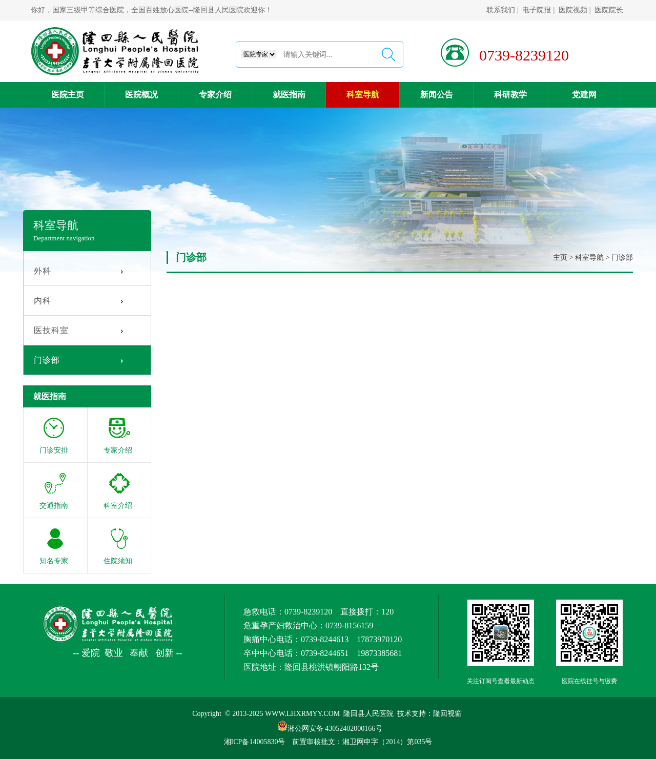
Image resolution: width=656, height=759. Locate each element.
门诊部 (47, 360)
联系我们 (500, 10)
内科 (42, 300)
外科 (42, 270)
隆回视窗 (447, 713)
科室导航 (589, 257)
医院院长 (608, 10)
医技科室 (51, 330)
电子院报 (536, 10)
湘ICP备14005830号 (254, 742)
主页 (560, 257)
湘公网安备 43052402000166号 (330, 726)
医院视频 (573, 10)
